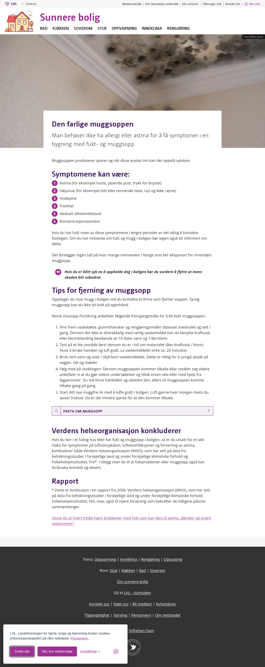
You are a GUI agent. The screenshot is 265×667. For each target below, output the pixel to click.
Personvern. (80, 638)
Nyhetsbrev (166, 603)
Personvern (141, 615)
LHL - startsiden (137, 592)
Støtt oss (121, 603)
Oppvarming (124, 28)
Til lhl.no (29, 4)
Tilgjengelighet (97, 615)
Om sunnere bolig (132, 581)
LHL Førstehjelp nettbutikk (161, 4)
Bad (44, 28)
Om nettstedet (168, 615)
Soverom (83, 28)
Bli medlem (142, 603)
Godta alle (22, 651)
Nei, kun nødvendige (57, 651)
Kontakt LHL (232, 4)
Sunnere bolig (70, 16)
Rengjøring (178, 28)
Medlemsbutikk (131, 4)
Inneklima (152, 28)
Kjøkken (61, 28)
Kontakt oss (99, 603)
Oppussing (173, 559)
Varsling (120, 615)
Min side (252, 4)
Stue (102, 28)
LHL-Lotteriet (190, 4)
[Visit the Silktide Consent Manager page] (116, 651)
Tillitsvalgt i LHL (212, 4)
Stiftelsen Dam (141, 630)
